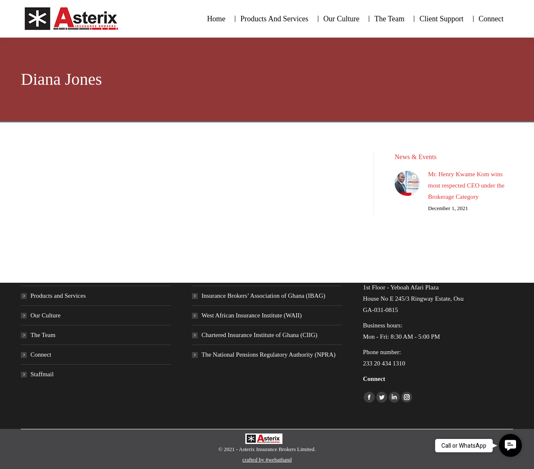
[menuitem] (216, 18)
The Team (42, 335)
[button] (510, 445)
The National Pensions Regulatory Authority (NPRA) (268, 354)
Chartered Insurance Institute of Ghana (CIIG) (259, 335)
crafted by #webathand (267, 459)
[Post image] (407, 183)
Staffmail (42, 374)
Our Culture (45, 315)
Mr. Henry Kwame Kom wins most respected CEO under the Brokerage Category (466, 185)
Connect (40, 354)
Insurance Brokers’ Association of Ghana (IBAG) (263, 295)
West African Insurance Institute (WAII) (252, 315)
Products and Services (58, 295)
